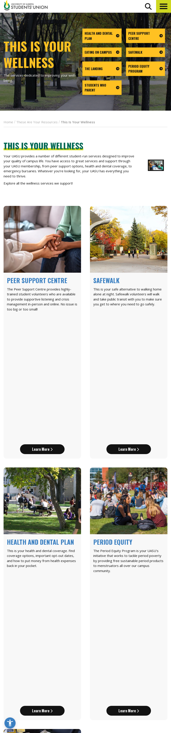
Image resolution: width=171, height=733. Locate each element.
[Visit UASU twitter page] (148, 705)
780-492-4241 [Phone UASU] (55, 690)
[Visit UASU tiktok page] (156, 705)
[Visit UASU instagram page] (132, 705)
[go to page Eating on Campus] (102, 52)
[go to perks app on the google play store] (117, 692)
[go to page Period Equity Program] (145, 68)
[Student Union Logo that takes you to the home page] (26, 6)
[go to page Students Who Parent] (102, 87)
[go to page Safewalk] (145, 52)
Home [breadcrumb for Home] (8, 122)
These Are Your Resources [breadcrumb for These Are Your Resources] (37, 122)
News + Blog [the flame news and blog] (142, 663)
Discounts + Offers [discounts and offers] (147, 671)
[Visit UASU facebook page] (140, 705)
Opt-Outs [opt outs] (139, 694)
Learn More (42, 329)
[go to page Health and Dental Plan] (102, 35)
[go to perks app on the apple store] (97, 692)
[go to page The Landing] (102, 68)
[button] (163, 6)
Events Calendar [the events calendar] (145, 655)
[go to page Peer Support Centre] (145, 35)
